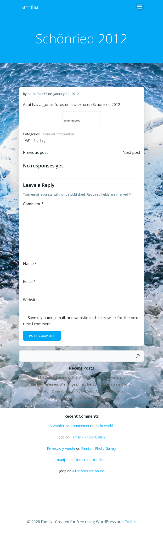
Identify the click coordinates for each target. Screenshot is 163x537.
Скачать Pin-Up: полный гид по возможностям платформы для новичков (81, 405)
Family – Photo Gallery (88, 437)
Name (30, 263)
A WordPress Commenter (69, 425)
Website (30, 299)
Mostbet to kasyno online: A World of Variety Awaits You (81, 377)
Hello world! (104, 425)
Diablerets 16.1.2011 (90, 459)
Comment (33, 203)
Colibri (130, 521)
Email (29, 281)
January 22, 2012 (66, 93)
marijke (62, 459)
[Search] (138, 356)
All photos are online (88, 471)
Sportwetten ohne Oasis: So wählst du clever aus (81, 398)
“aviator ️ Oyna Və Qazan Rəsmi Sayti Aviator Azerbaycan (81, 391)
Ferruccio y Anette (61, 448)
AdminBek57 (37, 93)
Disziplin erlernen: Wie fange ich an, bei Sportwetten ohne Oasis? (82, 384)
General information (58, 134)
